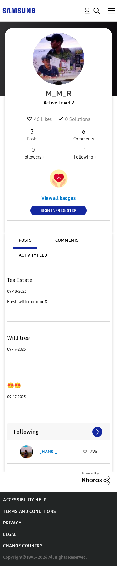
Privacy (12, 523)
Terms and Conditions (29, 511)
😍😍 (14, 385)
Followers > (33, 153)
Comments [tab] (67, 240)
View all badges (58, 198)
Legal (10, 534)
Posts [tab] (25, 240)
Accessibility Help (24, 500)
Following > (84, 153)
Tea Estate (19, 280)
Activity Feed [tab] (33, 255)
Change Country (22, 545)
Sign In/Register (59, 210)
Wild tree (18, 338)
